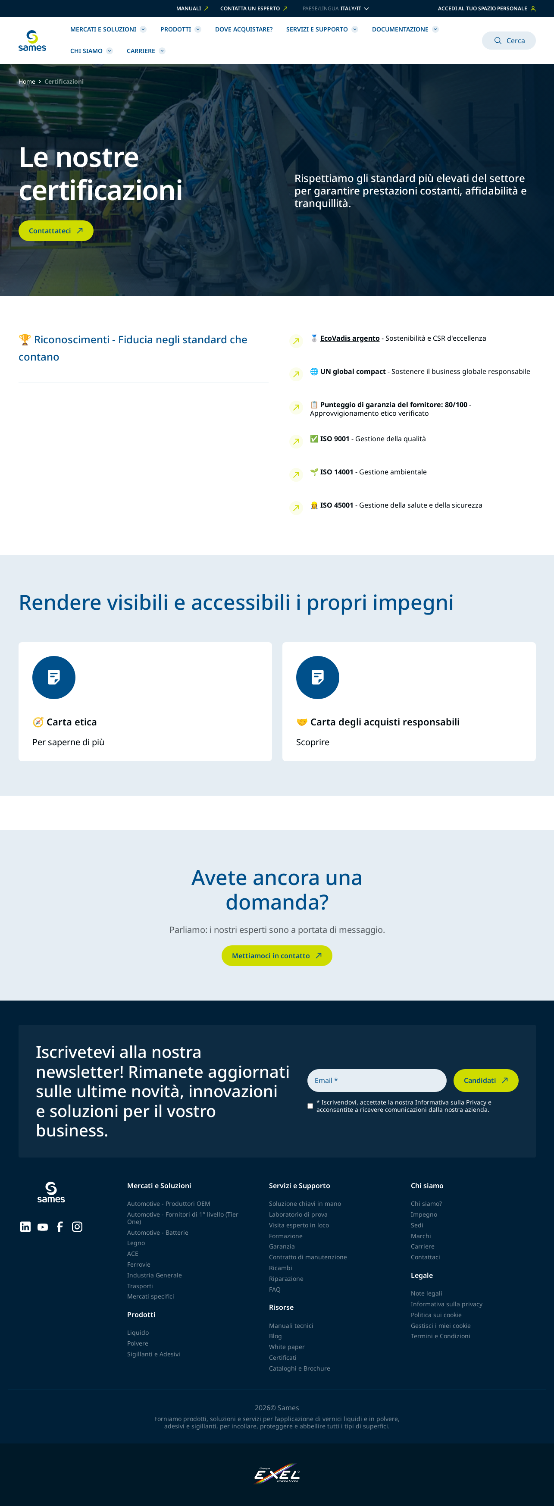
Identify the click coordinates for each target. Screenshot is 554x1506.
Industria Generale (154, 1275)
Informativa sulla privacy (446, 1304)
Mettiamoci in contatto (278, 956)
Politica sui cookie (436, 1315)
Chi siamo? (426, 1203)
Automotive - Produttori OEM (168, 1203)
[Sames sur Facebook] (60, 1225)
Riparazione (286, 1278)
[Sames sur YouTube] (43, 1226)
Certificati (283, 1357)
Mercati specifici (150, 1296)
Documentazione (405, 29)
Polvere (137, 1343)
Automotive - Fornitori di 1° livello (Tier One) (182, 1218)
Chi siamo (91, 51)
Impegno (424, 1214)
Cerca (509, 40)
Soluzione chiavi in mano (305, 1203)
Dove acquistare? (243, 29)
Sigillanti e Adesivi (153, 1354)
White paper (287, 1347)
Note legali (426, 1293)
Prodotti (180, 29)
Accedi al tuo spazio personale (486, 8)
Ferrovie (138, 1264)
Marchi (421, 1236)
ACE (132, 1253)
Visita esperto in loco (299, 1225)
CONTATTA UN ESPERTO (254, 8)
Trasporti (140, 1286)
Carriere (146, 51)
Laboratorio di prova (298, 1214)
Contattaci (425, 1257)
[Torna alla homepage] (32, 40)
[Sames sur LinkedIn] (25, 1225)
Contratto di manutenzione (308, 1257)
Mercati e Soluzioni (108, 29)
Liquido (138, 1332)
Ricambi (280, 1268)
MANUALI (193, 8)
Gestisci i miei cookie (441, 1325)
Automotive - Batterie (157, 1232)
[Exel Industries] (277, 1475)
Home (27, 81)
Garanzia (282, 1246)
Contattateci (57, 231)
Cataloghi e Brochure (299, 1368)
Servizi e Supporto (322, 29)
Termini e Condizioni (440, 1336)
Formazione (286, 1236)
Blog (275, 1336)
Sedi (417, 1225)
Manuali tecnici (291, 1325)
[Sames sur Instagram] (77, 1225)
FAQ (275, 1289)
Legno (136, 1243)
